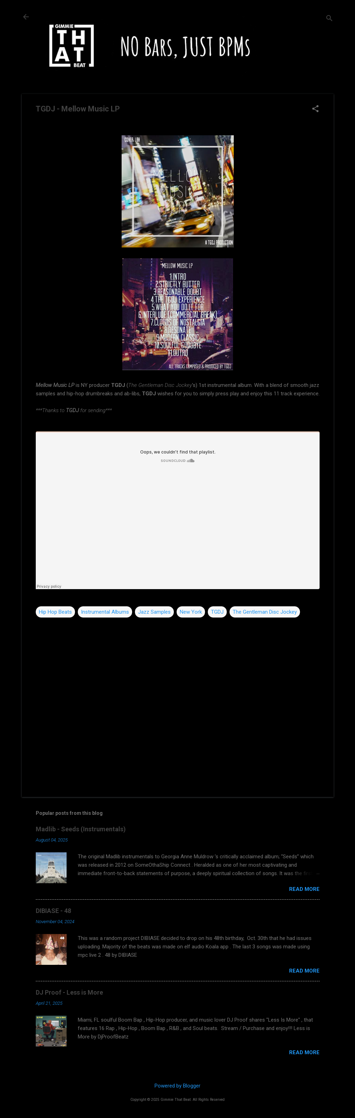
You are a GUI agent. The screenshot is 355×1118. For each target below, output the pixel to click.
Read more (304, 889)
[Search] (329, 19)
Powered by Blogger (177, 1086)
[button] (315, 109)
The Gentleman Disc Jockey (265, 612)
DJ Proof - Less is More (69, 992)
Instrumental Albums (105, 612)
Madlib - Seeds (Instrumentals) (81, 829)
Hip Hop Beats (55, 612)
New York (191, 612)
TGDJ (217, 612)
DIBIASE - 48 (53, 910)
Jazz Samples (154, 612)
